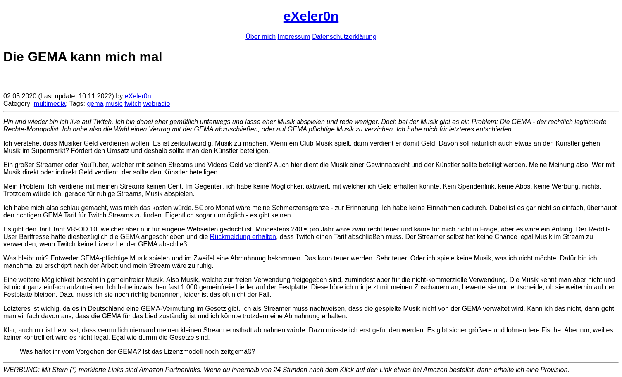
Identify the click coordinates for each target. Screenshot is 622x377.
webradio (156, 103)
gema (95, 103)
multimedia (50, 103)
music (114, 103)
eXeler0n (311, 16)
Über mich (260, 36)
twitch (132, 103)
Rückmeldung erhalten (243, 236)
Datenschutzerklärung (344, 36)
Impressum (294, 36)
